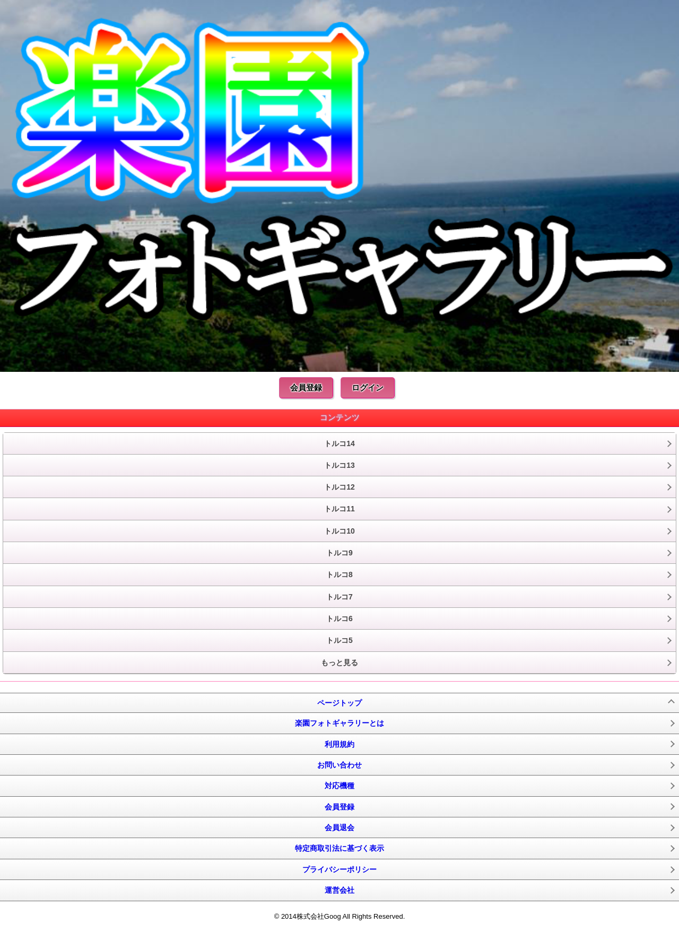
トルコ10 (339, 531)
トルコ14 (339, 443)
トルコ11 (339, 508)
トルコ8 (339, 574)
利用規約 (339, 744)
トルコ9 (339, 552)
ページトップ (339, 703)
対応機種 (339, 785)
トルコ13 (339, 465)
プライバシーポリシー (339, 869)
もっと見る (339, 662)
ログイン (368, 387)
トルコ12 (339, 487)
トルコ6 (339, 618)
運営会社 (339, 890)
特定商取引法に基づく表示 (339, 848)
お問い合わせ (339, 765)
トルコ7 (339, 597)
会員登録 (306, 387)
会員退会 (339, 827)
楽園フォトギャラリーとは (339, 723)
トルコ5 (339, 640)
